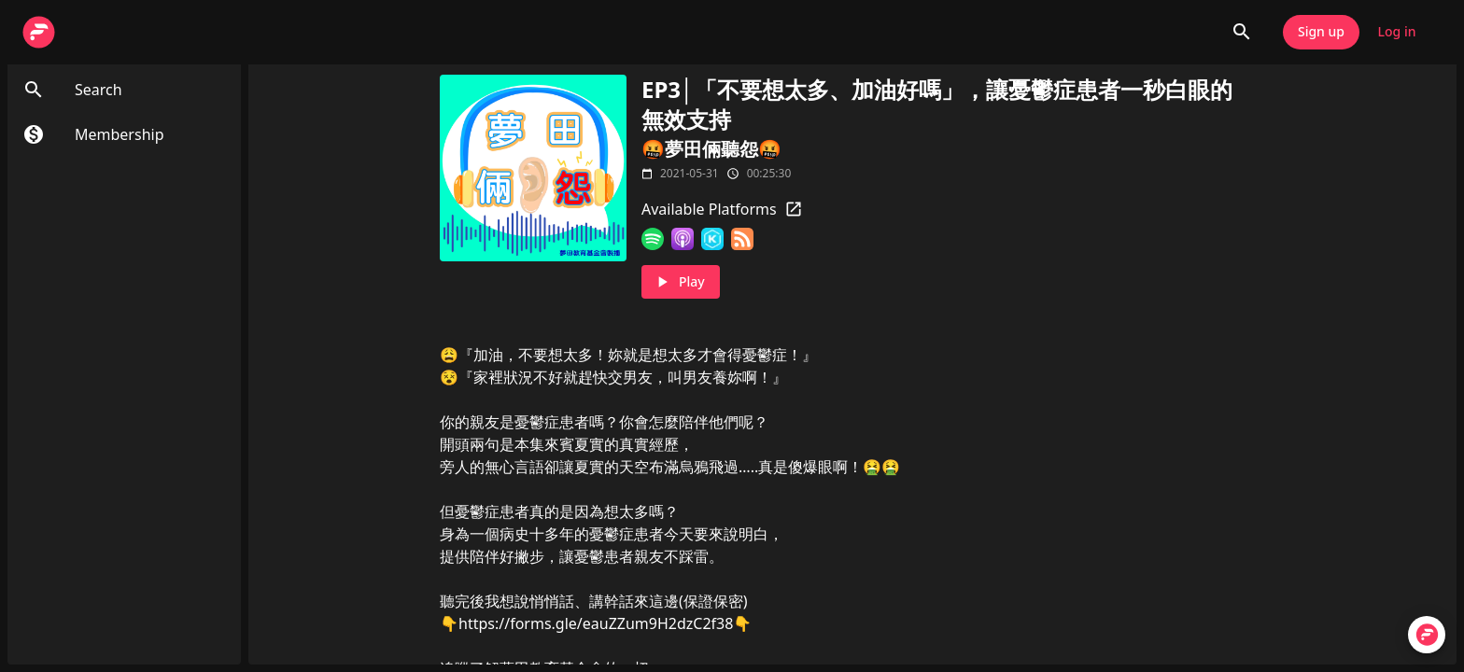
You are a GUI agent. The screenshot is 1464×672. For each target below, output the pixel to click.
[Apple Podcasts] (682, 239)
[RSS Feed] (742, 239)
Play (680, 282)
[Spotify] (652, 239)
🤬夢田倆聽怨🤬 (711, 148)
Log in (1397, 32)
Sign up (1321, 32)
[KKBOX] (712, 239)
